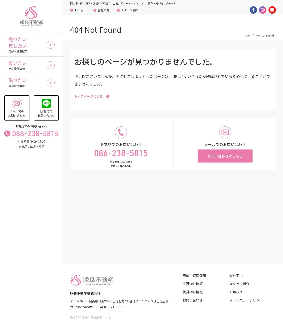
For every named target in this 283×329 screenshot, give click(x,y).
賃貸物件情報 (193, 292)
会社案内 (103, 10)
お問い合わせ (193, 300)
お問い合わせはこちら (225, 157)
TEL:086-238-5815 (83, 307)
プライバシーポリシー (246, 300)
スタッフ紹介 (130, 10)
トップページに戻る (92, 96)
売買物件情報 (193, 283)
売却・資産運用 (194, 275)
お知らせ (80, 10)
